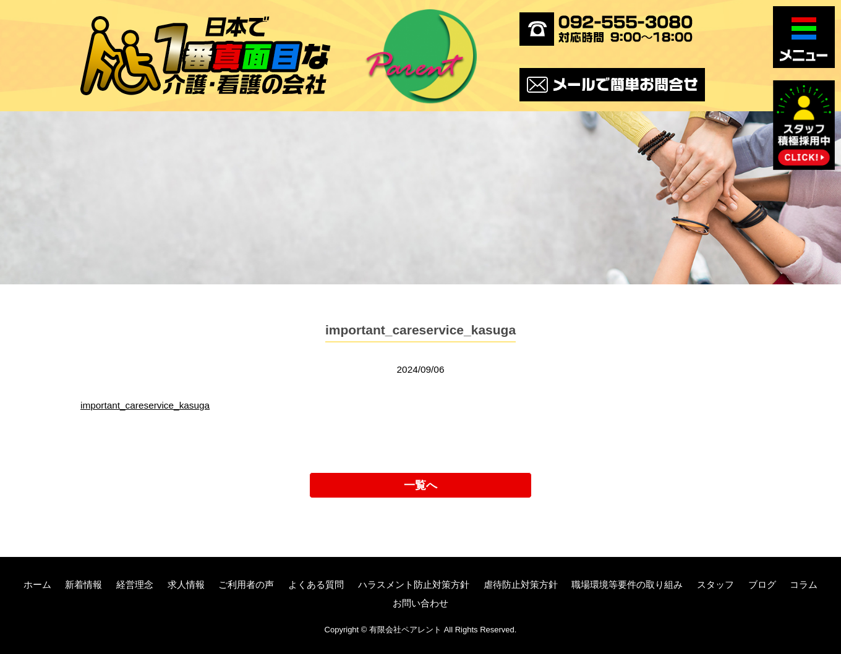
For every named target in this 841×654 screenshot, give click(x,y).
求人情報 (186, 584)
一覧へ (420, 485)
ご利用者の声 (246, 584)
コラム (804, 584)
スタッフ (715, 584)
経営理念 (134, 584)
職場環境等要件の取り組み (627, 584)
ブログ (762, 584)
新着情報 (83, 584)
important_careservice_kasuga (145, 405)
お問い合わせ (420, 603)
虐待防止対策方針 (521, 584)
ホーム (37, 584)
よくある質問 (316, 584)
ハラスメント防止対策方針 (413, 584)
